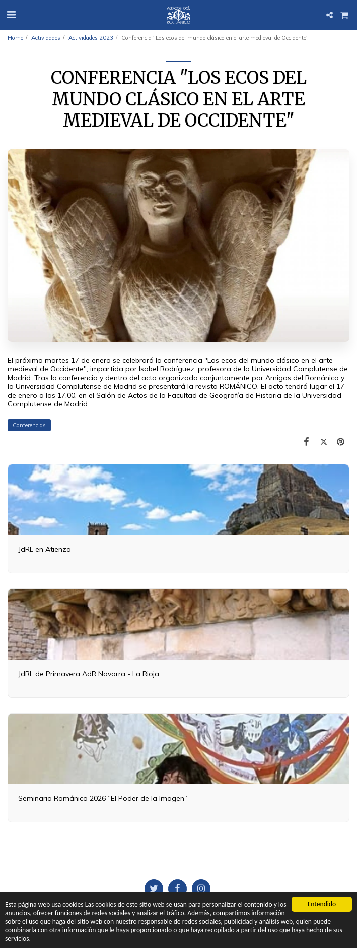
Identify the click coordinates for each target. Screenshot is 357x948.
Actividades (45, 37)
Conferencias (29, 425)
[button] (11, 14)
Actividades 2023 (90, 37)
